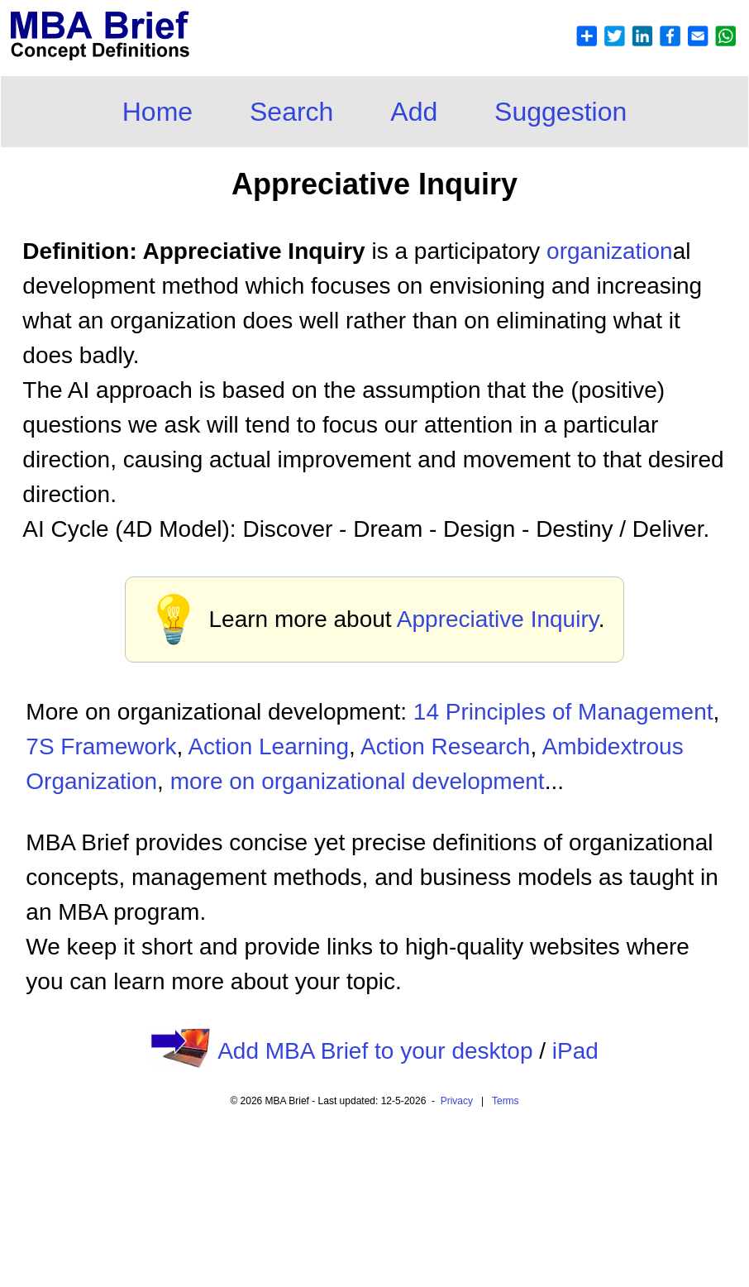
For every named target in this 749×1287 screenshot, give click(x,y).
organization (609, 251)
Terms (505, 1101)
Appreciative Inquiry (498, 619)
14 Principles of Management (563, 712)
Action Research (445, 746)
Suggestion (560, 112)
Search (291, 112)
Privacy (457, 1101)
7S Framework (101, 746)
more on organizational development (357, 781)
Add (413, 112)
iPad (575, 1051)
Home (157, 112)
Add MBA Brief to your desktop (374, 1051)
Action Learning (268, 746)
